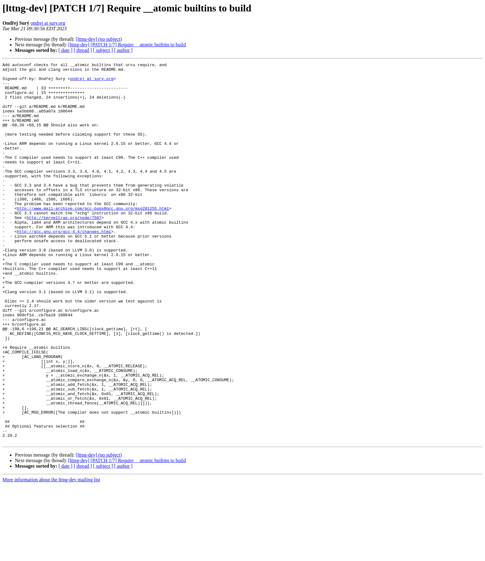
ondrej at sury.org (48, 23)
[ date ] (65, 50)
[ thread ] (83, 50)
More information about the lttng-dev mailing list (51, 555)
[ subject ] (103, 50)
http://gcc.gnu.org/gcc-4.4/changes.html (64, 265)
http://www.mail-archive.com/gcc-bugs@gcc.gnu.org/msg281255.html (93, 238)
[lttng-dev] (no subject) (99, 39)
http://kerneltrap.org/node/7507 (64, 249)
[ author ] (123, 50)
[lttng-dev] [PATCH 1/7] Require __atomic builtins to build (127, 44)
